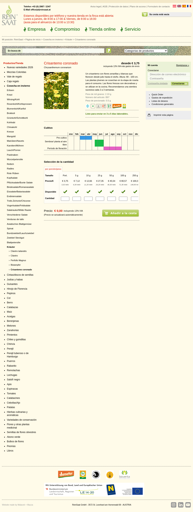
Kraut (9, 95)
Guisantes (12, 284)
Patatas (11, 407)
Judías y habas (15, 279)
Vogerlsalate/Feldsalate (18, 205)
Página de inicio (33, 39)
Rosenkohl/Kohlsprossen (19, 104)
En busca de (14, 51)
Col (8, 298)
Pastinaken (12, 155)
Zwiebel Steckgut (15, 238)
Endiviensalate (14, 196)
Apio (9, 384)
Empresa (36, 29)
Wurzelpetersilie (15, 159)
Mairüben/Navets (15, 141)
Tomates (11, 393)
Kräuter (68, 39)
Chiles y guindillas (16, 339)
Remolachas (13, 370)
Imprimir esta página (163, 115)
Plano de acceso (138, 6)
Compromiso (67, 29)
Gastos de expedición (162, 97)
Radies (10, 168)
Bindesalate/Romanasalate (20, 187)
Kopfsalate (12, 178)
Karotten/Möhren (15, 145)
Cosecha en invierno (53, 39)
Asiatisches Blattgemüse (19, 224)
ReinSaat (18, 39)
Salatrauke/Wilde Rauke (19, 210)
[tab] (53, 169)
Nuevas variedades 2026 (20, 67)
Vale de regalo (14, 76)
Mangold (11, 136)
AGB (105, 6)
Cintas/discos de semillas (20, 274)
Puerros (11, 361)
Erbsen (10, 90)
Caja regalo (13, 81)
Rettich (10, 164)
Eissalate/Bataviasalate (18, 191)
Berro (10, 302)
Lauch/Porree (13, 150)
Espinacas (12, 388)
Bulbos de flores (15, 441)
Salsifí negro (13, 379)
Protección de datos (118, 6)
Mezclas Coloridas (16, 72)
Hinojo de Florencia (17, 288)
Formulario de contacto (159, 6)
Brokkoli (11, 113)
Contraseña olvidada (158, 83)
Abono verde (13, 437)
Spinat (10, 228)
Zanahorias (13, 330)
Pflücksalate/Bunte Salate (20, 182)
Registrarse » (182, 65)
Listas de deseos (160, 101)
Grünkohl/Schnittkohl (17, 118)
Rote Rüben (13, 173)
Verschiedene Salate (17, 215)
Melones (11, 325)
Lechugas (12, 375)
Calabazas (12, 307)
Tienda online (102, 29)
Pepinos (11, 293)
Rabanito (11, 365)
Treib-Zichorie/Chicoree (18, 201)
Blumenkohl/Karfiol (16, 108)
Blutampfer (15, 265)
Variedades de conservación (21, 419)
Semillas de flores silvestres (21, 432)
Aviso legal (95, 6)
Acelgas (11, 316)
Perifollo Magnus (18, 260)
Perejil (10, 348)
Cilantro (14, 256)
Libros (10, 450)
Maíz (9, 311)
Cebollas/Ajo (13, 402)
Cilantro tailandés (19, 251)
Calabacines (13, 398)
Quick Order (157, 94)
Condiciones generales (163, 104)
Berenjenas (13, 321)
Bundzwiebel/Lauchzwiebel (20, 233)
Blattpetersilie (13, 242)
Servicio (132, 29)
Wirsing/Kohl (13, 99)
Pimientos (12, 334)
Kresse (10, 131)
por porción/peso (53, 169)
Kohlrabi (11, 122)
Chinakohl (12, 127)
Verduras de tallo (15, 219)
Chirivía (11, 344)
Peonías (11, 446)
